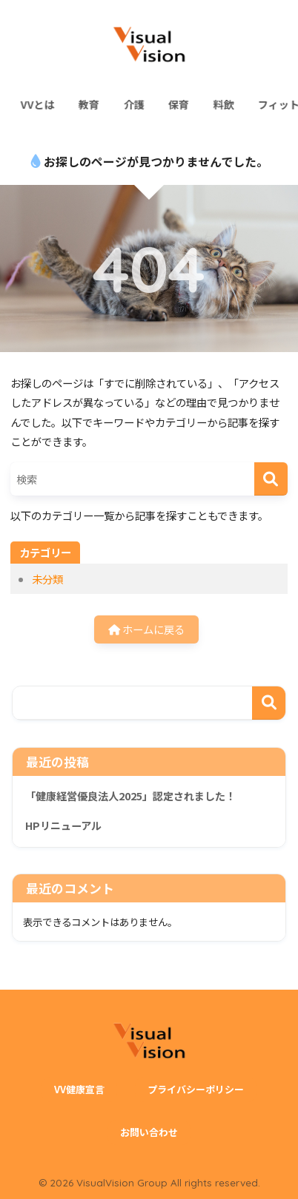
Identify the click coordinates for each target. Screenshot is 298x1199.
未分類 (47, 579)
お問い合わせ (149, 1132)
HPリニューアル (63, 825)
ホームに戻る (146, 629)
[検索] (271, 479)
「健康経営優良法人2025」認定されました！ (130, 795)
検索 (268, 703)
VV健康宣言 (79, 1089)
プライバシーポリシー (196, 1089)
